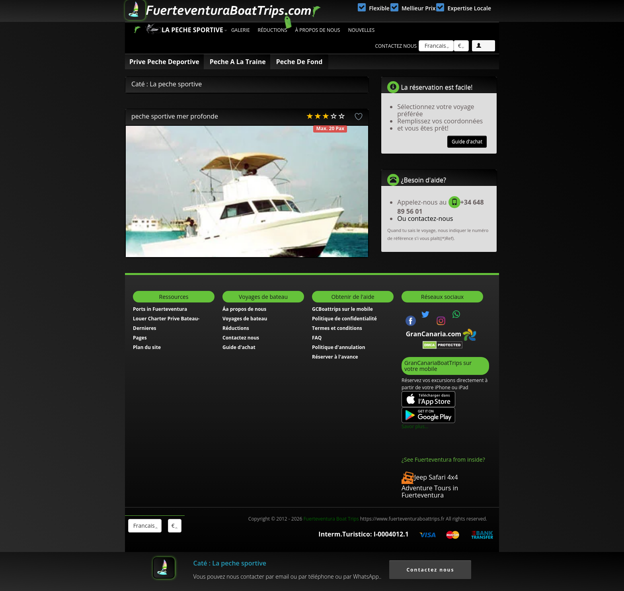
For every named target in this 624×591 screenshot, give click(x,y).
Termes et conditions (337, 328)
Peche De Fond (299, 61)
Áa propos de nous (244, 309)
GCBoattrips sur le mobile (342, 309)
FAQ (317, 337)
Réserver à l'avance (335, 356)
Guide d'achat (467, 141)
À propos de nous (317, 30)
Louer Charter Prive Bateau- (166, 318)
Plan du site (147, 347)
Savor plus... (415, 426)
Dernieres (144, 328)
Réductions (272, 30)
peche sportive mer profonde (174, 116)
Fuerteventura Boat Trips (331, 518)
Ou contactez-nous (425, 218)
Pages (140, 337)
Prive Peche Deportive (164, 61)
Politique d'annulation (338, 347)
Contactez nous (396, 46)
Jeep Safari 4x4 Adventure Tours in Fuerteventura (430, 486)
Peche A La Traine (238, 61)
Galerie (240, 30)
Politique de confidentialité (344, 318)
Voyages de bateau (244, 318)
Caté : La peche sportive (229, 563)
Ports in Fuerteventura (160, 309)
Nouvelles (361, 30)
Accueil (137, 29)
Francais (436, 45)
